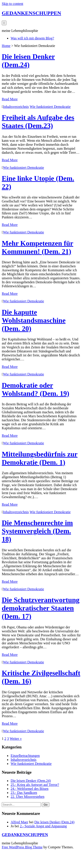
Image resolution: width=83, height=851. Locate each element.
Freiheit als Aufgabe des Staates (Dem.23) (38, 121)
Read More (10, 99)
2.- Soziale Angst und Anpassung (43, 826)
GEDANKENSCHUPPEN (31, 13)
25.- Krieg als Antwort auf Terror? (35, 785)
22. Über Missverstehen (27, 797)
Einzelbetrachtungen (25, 756)
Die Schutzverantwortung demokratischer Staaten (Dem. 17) (40, 608)
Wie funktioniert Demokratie (50, 107)
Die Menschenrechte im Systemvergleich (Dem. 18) (37, 531)
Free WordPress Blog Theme (22, 847)
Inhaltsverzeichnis (16, 107)
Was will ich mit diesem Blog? (32, 38)
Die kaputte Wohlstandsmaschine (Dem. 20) (34, 320)
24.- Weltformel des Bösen (29, 789)
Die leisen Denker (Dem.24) (28, 60)
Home (6, 46)
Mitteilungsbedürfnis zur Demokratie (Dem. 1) (39, 458)
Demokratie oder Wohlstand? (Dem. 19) (35, 389)
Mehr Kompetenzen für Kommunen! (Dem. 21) (37, 247)
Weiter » (16, 738)
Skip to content (12, 4)
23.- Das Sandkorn (24, 793)
